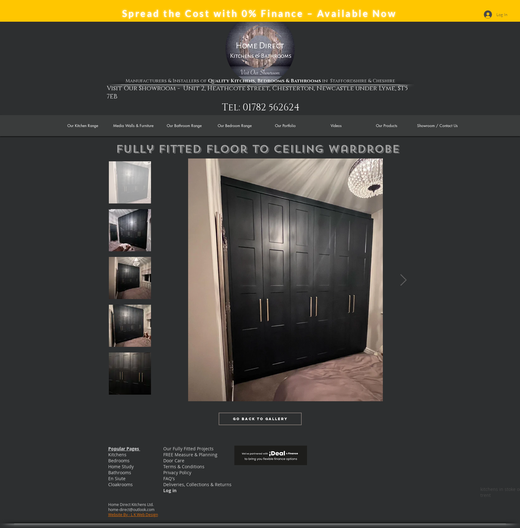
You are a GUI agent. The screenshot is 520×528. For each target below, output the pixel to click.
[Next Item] (403, 280)
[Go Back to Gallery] (260, 419)
